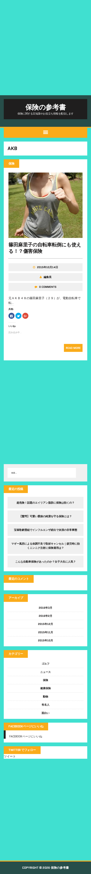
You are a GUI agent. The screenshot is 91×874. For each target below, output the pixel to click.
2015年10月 (45, 640)
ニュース (45, 672)
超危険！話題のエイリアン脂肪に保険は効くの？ (45, 503)
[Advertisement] (45, 47)
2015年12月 (45, 624)
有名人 (45, 705)
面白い (45, 713)
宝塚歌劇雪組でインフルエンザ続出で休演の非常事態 (45, 530)
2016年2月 (45, 616)
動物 (45, 696)
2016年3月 (45, 608)
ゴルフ (45, 664)
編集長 (48, 277)
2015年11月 (45, 632)
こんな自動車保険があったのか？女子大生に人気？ (45, 562)
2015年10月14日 (47, 267)
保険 (45, 680)
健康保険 (45, 688)
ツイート (10, 756)
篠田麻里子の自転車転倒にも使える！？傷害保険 (44, 248)
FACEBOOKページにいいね (25, 726)
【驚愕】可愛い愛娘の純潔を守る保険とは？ (45, 516)
